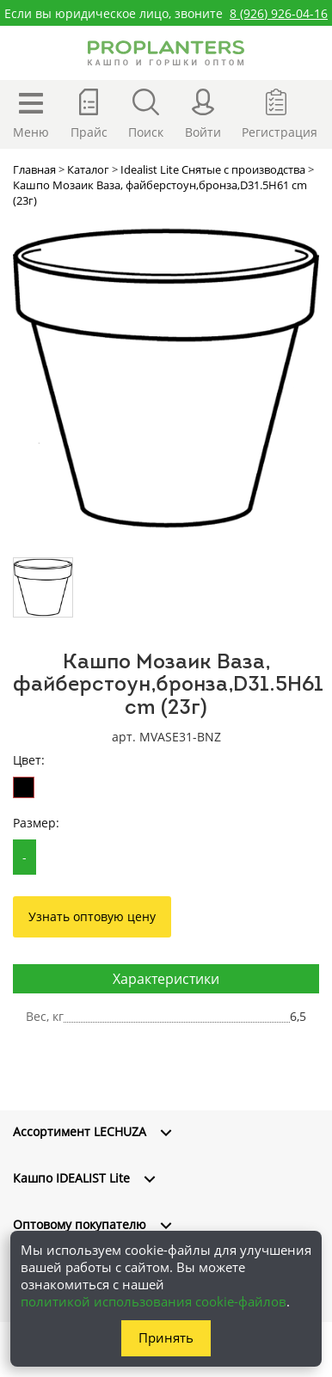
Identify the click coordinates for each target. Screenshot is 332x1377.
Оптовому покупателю (79, 1224)
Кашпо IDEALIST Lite (71, 1178)
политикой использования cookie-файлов (153, 1301)
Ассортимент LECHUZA (79, 1131)
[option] (166, 378)
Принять (166, 1337)
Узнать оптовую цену (92, 916)
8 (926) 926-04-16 (279, 13)
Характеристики (166, 978)
